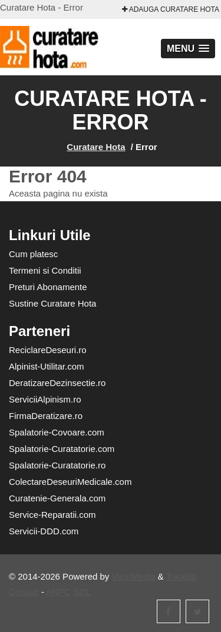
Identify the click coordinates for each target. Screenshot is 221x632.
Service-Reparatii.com (52, 515)
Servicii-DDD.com (43, 531)
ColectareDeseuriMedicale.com (70, 482)
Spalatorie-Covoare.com (56, 432)
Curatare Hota (96, 147)
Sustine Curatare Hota (52, 303)
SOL (82, 592)
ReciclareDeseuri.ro (48, 350)
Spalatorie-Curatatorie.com (61, 449)
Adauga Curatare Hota (170, 9)
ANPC (58, 592)
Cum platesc (33, 254)
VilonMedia (134, 576)
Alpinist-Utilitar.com (46, 366)
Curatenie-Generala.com (57, 498)
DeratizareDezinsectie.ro (57, 383)
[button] (188, 48)
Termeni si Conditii (45, 270)
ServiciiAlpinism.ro (45, 399)
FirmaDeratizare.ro (46, 416)
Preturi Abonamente (48, 287)
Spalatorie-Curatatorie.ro (57, 465)
